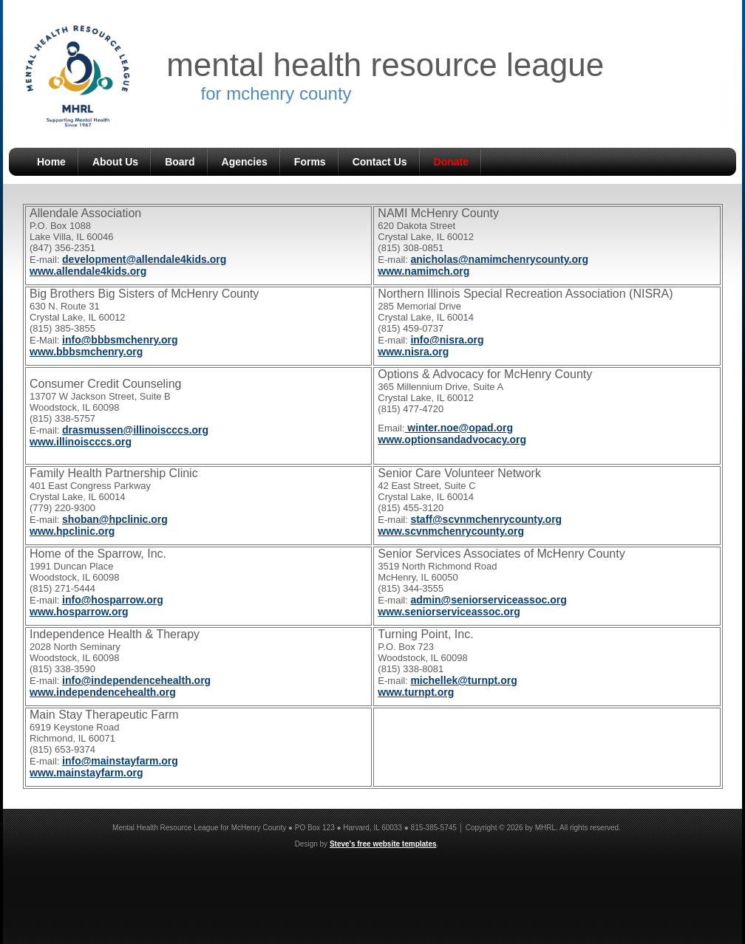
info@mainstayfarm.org (120, 761)
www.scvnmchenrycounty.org (451, 531)
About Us (115, 162)
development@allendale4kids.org (144, 259)
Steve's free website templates (383, 844)
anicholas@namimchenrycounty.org (499, 259)
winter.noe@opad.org (458, 428)
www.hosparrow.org (79, 612)
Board (179, 162)
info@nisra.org (446, 340)
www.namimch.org (423, 271)
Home (51, 162)
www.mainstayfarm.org (86, 773)
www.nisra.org (413, 352)
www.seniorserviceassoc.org (449, 612)
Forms (310, 162)
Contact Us (380, 162)
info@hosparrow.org (112, 600)
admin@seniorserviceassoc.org (488, 600)
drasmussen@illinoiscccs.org (135, 430)
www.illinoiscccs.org (81, 442)
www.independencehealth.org (103, 692)
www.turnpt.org (416, 692)
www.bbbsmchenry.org (86, 352)
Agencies (245, 162)
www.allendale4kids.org (88, 271)
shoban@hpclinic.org (115, 519)
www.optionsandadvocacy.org (452, 439)
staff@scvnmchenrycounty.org (486, 519)
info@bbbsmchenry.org (120, 340)
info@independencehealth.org (136, 680)
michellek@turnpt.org (463, 680)
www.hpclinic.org (72, 531)
